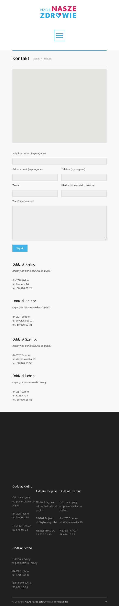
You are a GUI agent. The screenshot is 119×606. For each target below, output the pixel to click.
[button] (81, 111)
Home (36, 58)
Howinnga (63, 601)
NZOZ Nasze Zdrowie (35, 601)
